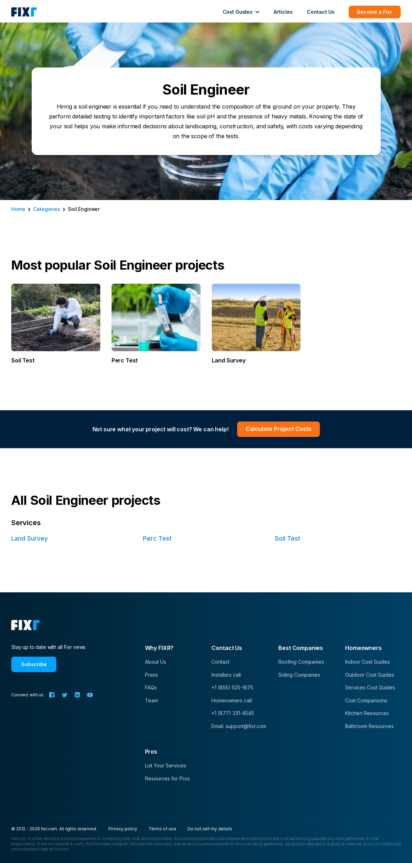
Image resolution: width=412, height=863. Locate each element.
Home (18, 209)
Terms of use (162, 828)
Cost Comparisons (366, 700)
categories (46, 209)
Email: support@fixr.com (238, 726)
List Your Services (165, 765)
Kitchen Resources (367, 713)
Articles (283, 12)
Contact (220, 662)
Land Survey (29, 538)
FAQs (151, 687)
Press (151, 675)
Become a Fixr (374, 12)
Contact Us (321, 12)
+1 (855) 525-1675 (232, 687)
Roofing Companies (301, 662)
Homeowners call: (232, 700)
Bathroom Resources (369, 726)
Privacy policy (122, 828)
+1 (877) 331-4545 (232, 713)
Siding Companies (299, 675)
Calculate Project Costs (278, 428)
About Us (155, 662)
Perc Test (157, 538)
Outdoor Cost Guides (369, 675)
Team (151, 700)
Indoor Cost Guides (367, 662)
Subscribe (34, 664)
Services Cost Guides (370, 687)
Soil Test (287, 538)
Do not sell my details (210, 828)
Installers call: (226, 675)
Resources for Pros (167, 778)
